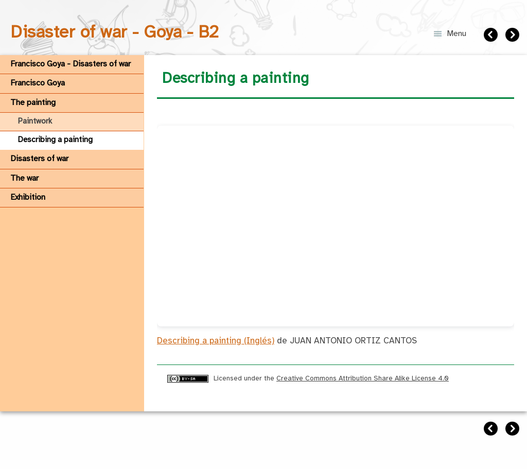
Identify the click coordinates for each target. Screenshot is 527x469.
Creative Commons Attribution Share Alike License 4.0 (362, 378)
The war (24, 178)
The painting (33, 102)
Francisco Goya (37, 83)
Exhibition (27, 197)
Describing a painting (55, 140)
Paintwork (35, 121)
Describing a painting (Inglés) (215, 341)
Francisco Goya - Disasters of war (70, 64)
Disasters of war (39, 158)
